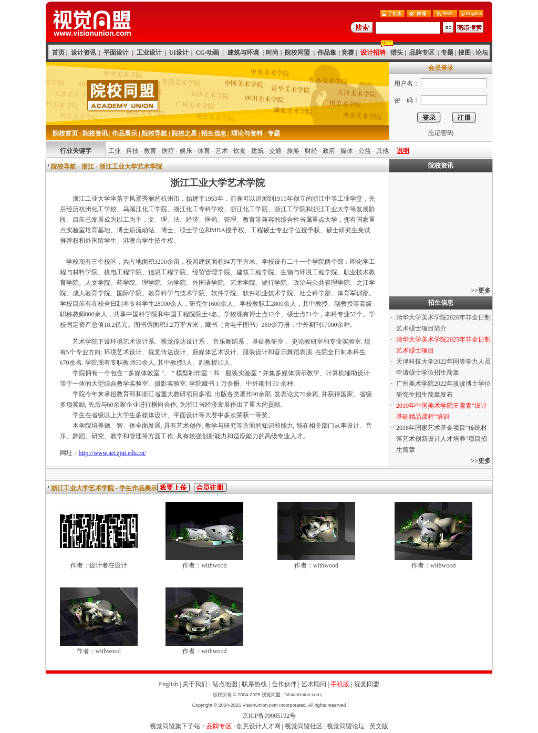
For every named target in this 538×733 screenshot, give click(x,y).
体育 (204, 150)
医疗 (168, 150)
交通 (275, 150)
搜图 (464, 52)
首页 (58, 52)
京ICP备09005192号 (269, 715)
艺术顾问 (313, 684)
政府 (329, 150)
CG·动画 (207, 52)
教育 (150, 150)
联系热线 (254, 684)
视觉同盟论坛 (346, 726)
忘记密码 (440, 133)
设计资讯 (83, 52)
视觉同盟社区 (304, 726)
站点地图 (224, 684)
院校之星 (184, 133)
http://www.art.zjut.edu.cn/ (113, 453)
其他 (382, 150)
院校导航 (154, 133)
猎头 (396, 52)
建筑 (257, 150)
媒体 (346, 150)
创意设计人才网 (258, 726)
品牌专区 (421, 52)
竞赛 (348, 52)
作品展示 (124, 133)
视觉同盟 (366, 684)
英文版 (378, 726)
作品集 (326, 52)
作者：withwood (204, 565)
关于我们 (195, 684)
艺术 (221, 150)
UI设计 (179, 52)
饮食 (239, 150)
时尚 (272, 52)
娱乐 (186, 150)
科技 (132, 150)
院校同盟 (297, 52)
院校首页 (65, 133)
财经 (311, 150)
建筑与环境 (243, 52)
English (168, 684)
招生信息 (213, 133)
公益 (364, 150)
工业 (114, 150)
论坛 (481, 52)
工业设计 (149, 52)
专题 (447, 52)
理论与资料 (247, 133)
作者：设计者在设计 (98, 565)
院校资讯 (95, 133)
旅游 (293, 150)
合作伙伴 (284, 684)
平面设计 (116, 52)
